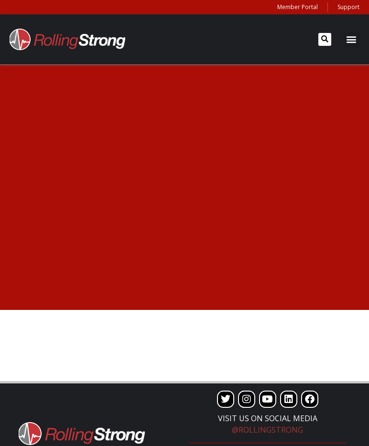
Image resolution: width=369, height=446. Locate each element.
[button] (324, 39)
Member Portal (297, 7)
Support (348, 7)
